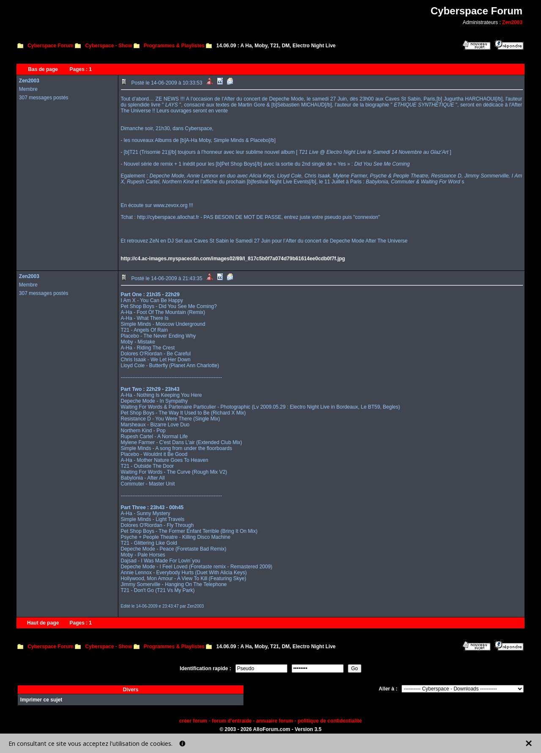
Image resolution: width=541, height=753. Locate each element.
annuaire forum (274, 721)
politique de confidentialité (330, 721)
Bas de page (43, 69)
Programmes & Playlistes (174, 46)
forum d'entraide (231, 721)
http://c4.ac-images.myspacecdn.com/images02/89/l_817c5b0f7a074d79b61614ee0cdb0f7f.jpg (233, 259)
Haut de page (43, 623)
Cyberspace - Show (108, 46)
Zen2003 (512, 22)
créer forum (193, 721)
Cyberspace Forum (50, 46)
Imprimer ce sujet (41, 700)
